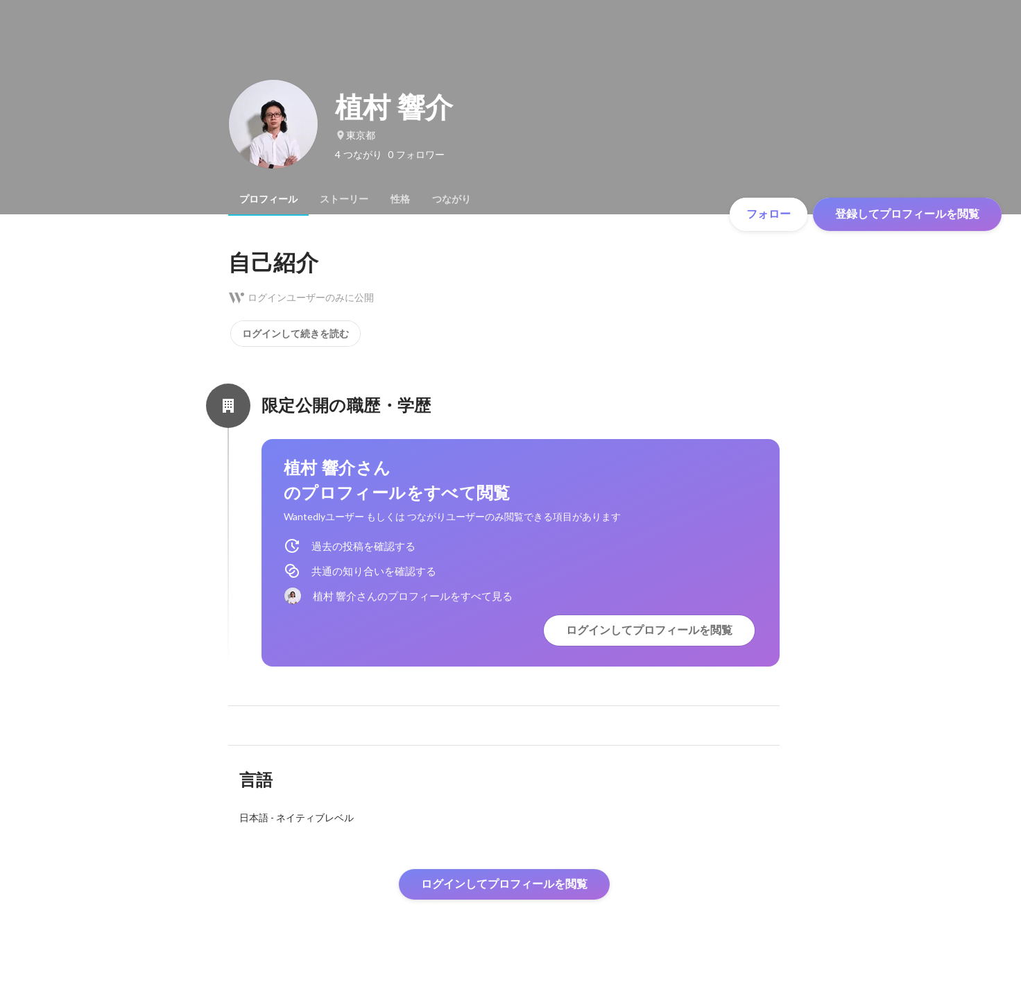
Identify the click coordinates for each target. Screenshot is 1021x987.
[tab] (268, 199)
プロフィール (268, 199)
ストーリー (344, 199)
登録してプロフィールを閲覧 (907, 214)
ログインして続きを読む (295, 334)
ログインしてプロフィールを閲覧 (649, 630)
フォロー (768, 214)
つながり (451, 199)
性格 (400, 199)
